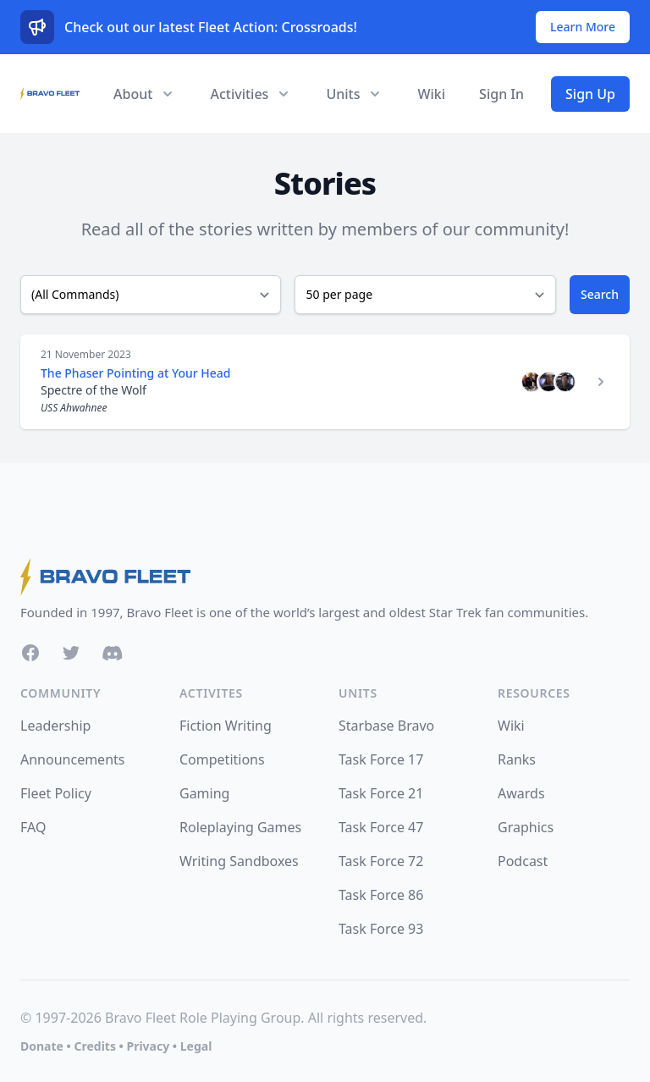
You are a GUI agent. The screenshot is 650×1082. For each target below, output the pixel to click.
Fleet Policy (55, 793)
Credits (94, 1046)
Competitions (222, 759)
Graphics (526, 827)
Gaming (204, 793)
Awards (521, 793)
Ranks (517, 759)
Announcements (72, 759)
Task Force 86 (381, 895)
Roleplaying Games (240, 827)
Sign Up (590, 94)
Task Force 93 (381, 928)
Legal (196, 1046)
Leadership (55, 725)
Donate (41, 1046)
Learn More (582, 27)
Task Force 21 (381, 793)
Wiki (431, 94)
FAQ (33, 827)
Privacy (147, 1046)
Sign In (501, 94)
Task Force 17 (381, 759)
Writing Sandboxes (239, 861)
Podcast (523, 861)
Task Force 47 (381, 827)
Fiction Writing (225, 725)
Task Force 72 (381, 861)
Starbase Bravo (386, 725)
